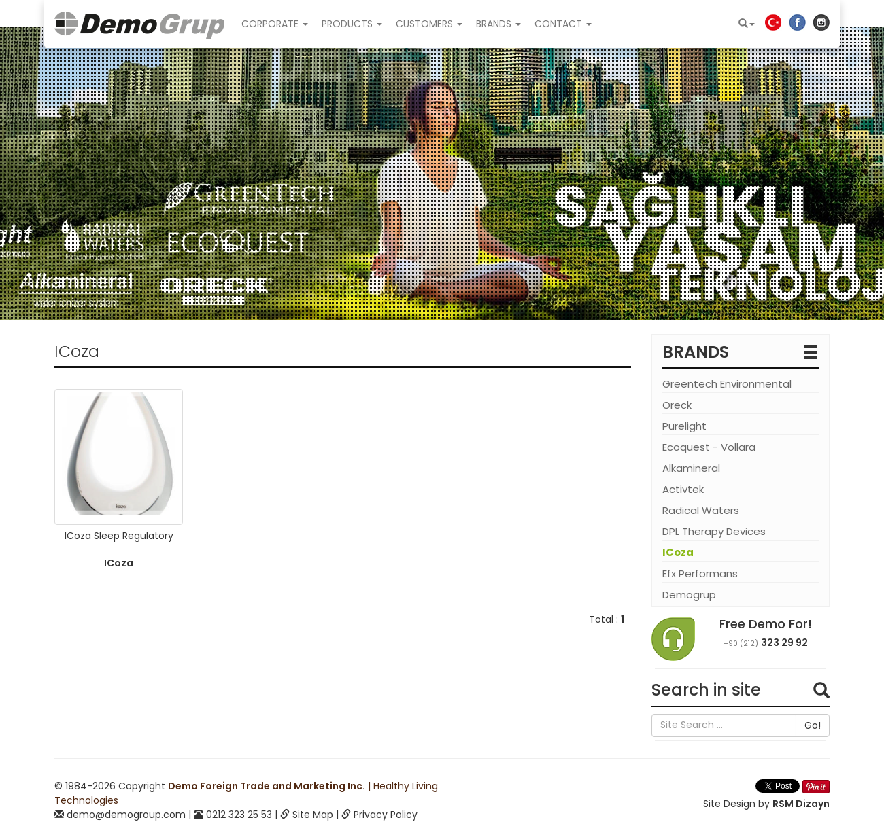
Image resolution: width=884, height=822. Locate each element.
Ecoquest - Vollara (708, 447)
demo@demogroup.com (126, 814)
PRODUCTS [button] (352, 24)
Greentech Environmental (727, 384)
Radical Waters (700, 510)
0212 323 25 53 (239, 814)
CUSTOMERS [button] (429, 24)
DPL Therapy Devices (714, 531)
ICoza (678, 552)
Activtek (683, 489)
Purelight (684, 426)
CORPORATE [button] (274, 24)
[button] (747, 24)
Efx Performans (700, 573)
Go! (812, 725)
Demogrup (689, 594)
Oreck (677, 405)
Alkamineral (691, 468)
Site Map (312, 814)
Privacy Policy (386, 814)
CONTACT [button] (563, 24)
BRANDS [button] (498, 24)
